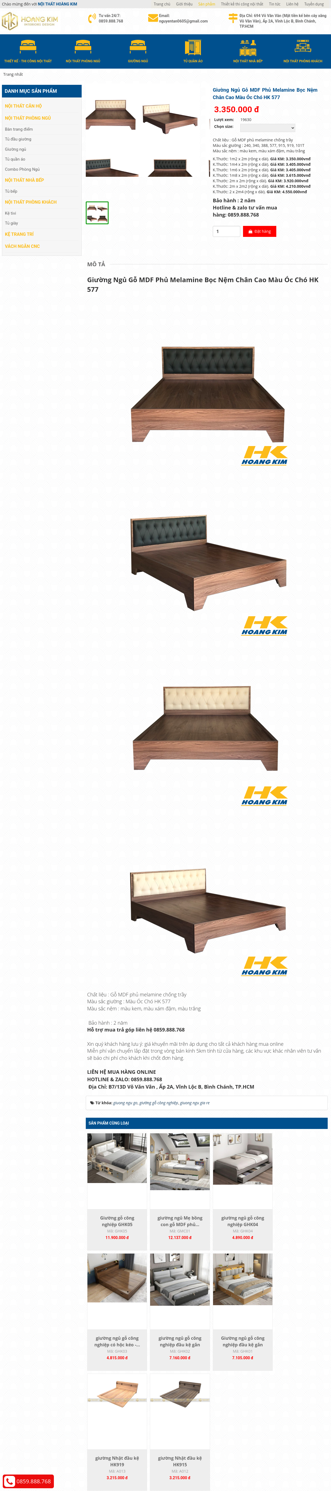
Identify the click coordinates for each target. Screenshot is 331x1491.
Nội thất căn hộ (23, 106)
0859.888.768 (33, 1481)
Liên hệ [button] (292, 4)
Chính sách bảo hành (272, 1430)
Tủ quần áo (15, 159)
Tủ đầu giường (18, 139)
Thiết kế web (244, 1467)
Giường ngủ (15, 149)
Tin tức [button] (275, 4)
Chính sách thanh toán (273, 1405)
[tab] (97, 264)
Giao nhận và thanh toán (193, 1413)
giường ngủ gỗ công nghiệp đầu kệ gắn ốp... (116, 1347)
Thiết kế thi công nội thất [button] (242, 4)
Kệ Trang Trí (19, 234)
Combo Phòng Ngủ (22, 169)
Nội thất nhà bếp (24, 180)
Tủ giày (11, 223)
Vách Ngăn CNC (22, 246)
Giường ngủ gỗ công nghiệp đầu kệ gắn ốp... (176, 1347)
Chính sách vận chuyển (273, 1413)
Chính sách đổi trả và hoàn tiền (281, 1422)
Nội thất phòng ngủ (28, 118)
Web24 (260, 1467)
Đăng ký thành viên (188, 1430)
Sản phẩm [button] (206, 4)
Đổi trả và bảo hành (188, 1422)
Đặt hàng (255, 231)
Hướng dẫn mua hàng (190, 1405)
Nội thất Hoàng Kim (217, 1467)
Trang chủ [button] (162, 4)
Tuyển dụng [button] (314, 4)
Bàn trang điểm (19, 129)
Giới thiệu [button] (184, 4)
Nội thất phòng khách (31, 202)
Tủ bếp (11, 191)
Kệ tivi (10, 213)
